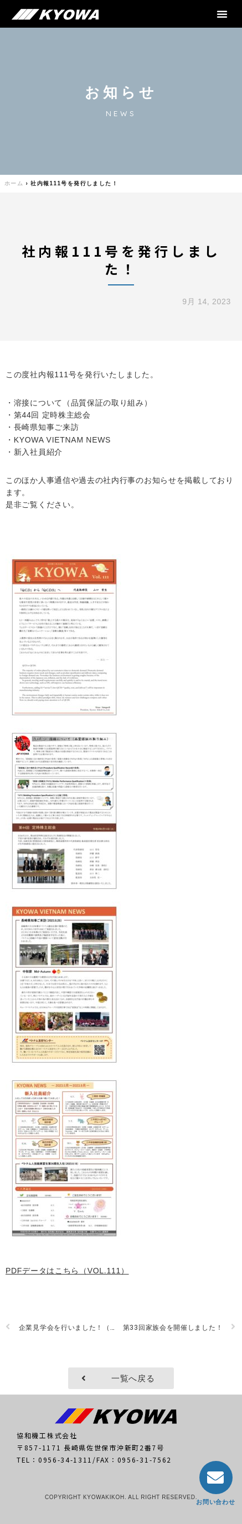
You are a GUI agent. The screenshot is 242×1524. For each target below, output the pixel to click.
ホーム (13, 183)
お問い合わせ (215, 1502)
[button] (222, 14)
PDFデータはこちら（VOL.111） (67, 1270)
